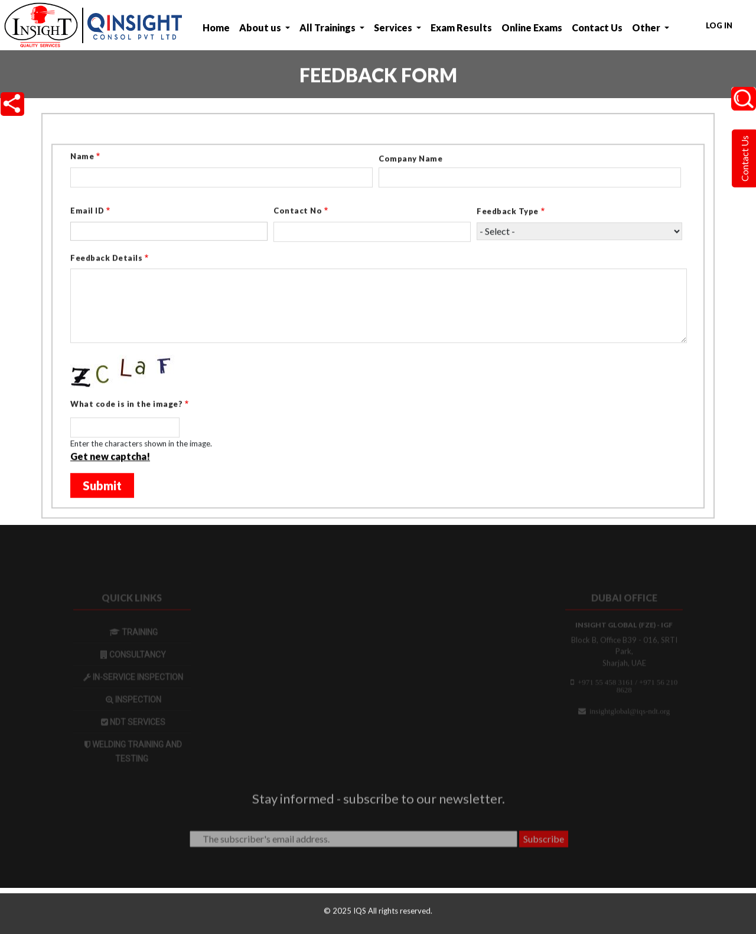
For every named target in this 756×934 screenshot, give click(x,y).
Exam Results (461, 27)
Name (82, 157)
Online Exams (531, 27)
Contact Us (597, 27)
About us (261, 27)
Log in (719, 25)
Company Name (410, 159)
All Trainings (328, 27)
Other (647, 27)
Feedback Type (508, 212)
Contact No (297, 211)
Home (216, 27)
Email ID (87, 211)
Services (394, 27)
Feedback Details (106, 259)
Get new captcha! (110, 457)
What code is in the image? (126, 405)
